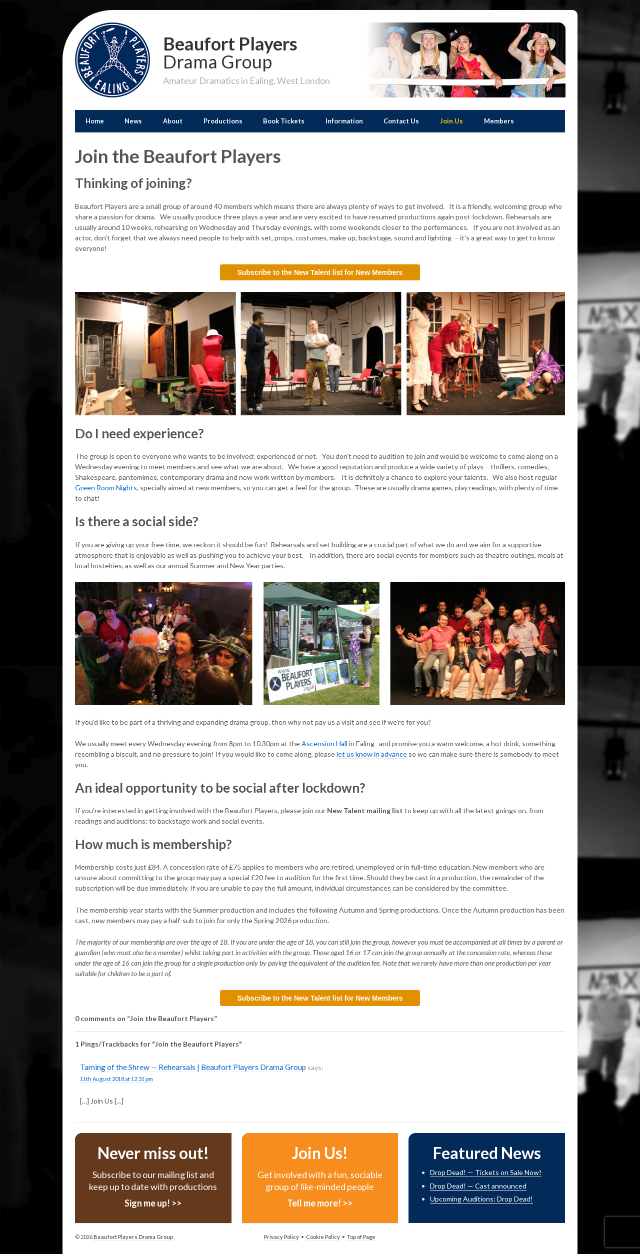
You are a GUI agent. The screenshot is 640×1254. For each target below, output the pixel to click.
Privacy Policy (281, 1237)
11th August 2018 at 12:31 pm (116, 1079)
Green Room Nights (106, 487)
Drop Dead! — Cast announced (478, 1186)
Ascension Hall (325, 743)
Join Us (451, 121)
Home (95, 121)
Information (344, 121)
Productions (223, 121)
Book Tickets (283, 121)
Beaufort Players (246, 51)
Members (499, 121)
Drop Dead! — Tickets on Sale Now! (486, 1172)
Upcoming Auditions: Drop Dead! (481, 1199)
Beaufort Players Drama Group (132, 1237)
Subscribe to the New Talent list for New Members (319, 272)
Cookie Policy (323, 1237)
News (133, 121)
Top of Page (361, 1237)
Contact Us (401, 121)
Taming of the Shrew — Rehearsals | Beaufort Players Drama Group (193, 1067)
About (172, 121)
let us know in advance (371, 754)
